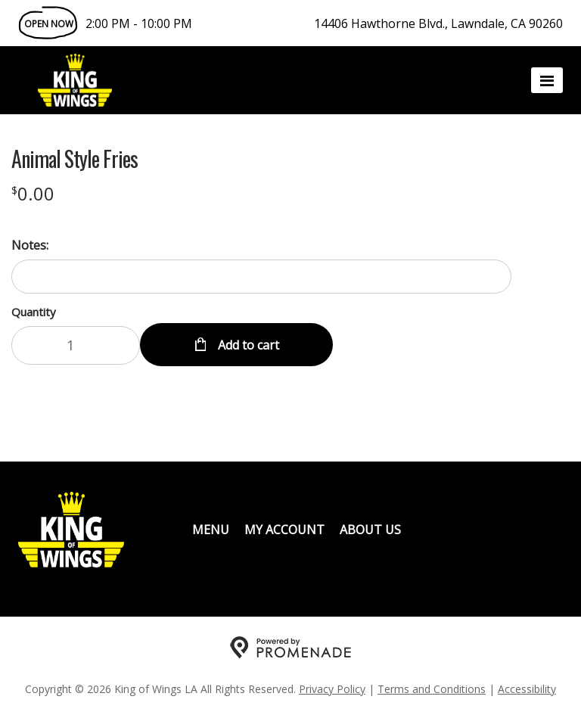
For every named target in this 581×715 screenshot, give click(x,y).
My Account (284, 529)
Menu (210, 529)
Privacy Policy (332, 689)
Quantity (33, 311)
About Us (370, 529)
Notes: (29, 245)
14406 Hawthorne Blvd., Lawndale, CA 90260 (438, 23)
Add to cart (247, 345)
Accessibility (527, 689)
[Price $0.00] (32, 193)
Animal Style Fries (74, 159)
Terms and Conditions (431, 689)
